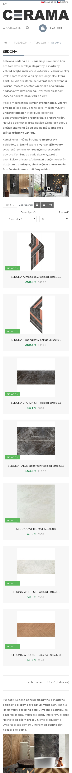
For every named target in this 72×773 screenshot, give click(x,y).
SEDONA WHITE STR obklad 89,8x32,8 (36, 592)
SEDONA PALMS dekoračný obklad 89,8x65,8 (36, 465)
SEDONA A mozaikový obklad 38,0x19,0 (36, 276)
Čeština (63, 1)
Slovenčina (48, 1)
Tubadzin (40, 42)
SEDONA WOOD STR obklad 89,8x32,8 (36, 655)
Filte (10, 205)
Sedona (56, 42)
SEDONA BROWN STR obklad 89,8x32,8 (36, 402)
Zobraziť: (64, 212)
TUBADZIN (20, 42)
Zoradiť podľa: (29, 212)
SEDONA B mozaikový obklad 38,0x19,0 (36, 340)
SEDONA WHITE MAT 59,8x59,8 (36, 529)
